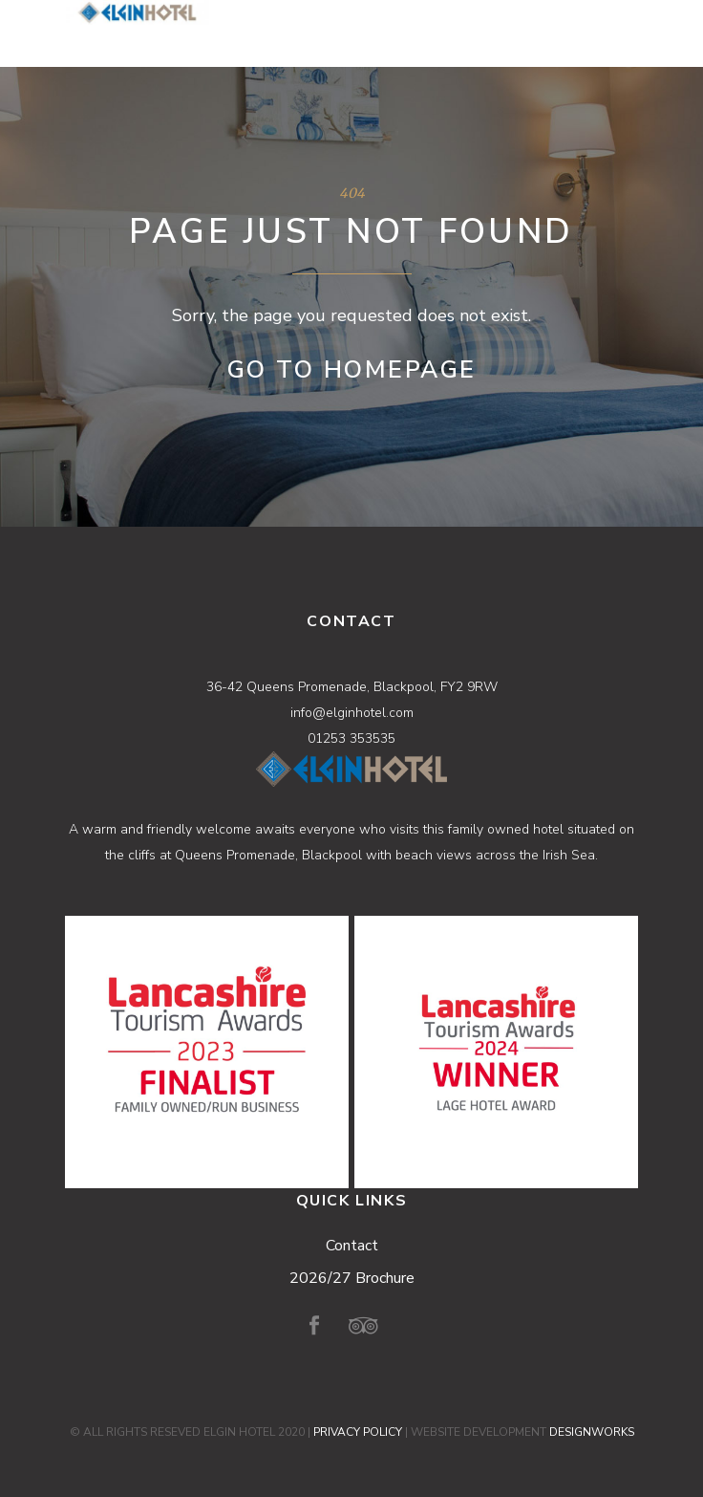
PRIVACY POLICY (357, 1432)
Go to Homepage (352, 370)
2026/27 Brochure (352, 1278)
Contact (352, 1245)
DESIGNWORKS (591, 1432)
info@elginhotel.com (352, 713)
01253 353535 (351, 738)
